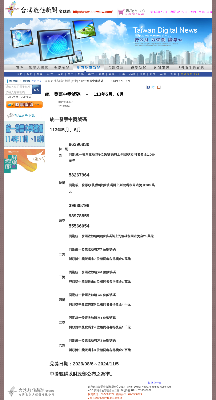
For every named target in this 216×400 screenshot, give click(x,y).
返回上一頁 (155, 382)
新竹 (50, 74)
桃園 (40, 74)
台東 (153, 74)
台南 (122, 74)
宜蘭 (174, 74)
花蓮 (163, 74)
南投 (91, 74)
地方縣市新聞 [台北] (66, 80)
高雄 (132, 74)
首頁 (48, 80)
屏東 (143, 74)
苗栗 (60, 74)
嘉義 (112, 74)
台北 (19, 74)
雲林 (102, 74)
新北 (30, 74)
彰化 (81, 74)
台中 (71, 74)
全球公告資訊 (190, 74)
